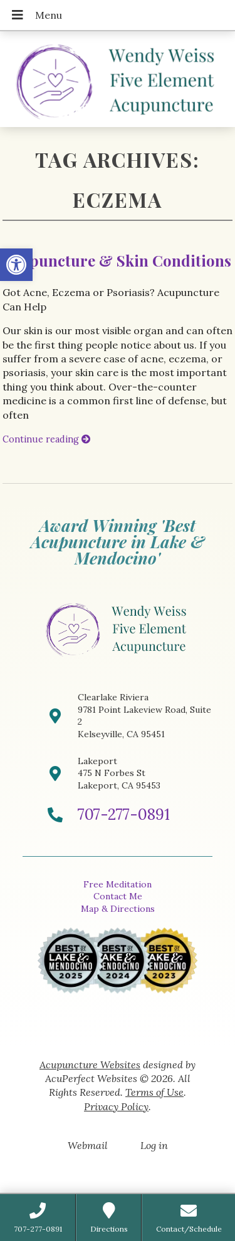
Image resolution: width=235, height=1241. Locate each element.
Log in (154, 1145)
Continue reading (46, 439)
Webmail (88, 1145)
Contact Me (117, 896)
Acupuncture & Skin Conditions (117, 260)
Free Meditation (117, 884)
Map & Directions (118, 908)
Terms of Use (154, 1092)
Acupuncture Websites (89, 1064)
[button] (16, 264)
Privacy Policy (116, 1106)
